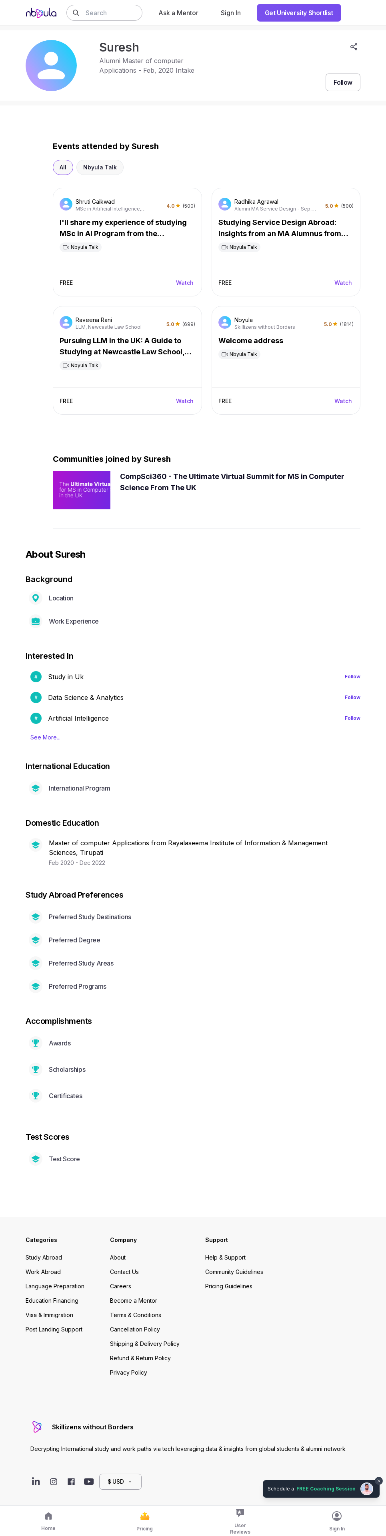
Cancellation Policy (135, 1329)
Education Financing (52, 1300)
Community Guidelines (234, 1271)
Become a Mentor (133, 1300)
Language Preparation (55, 1286)
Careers (120, 1286)
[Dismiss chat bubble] (379, 1481)
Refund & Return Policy (140, 1358)
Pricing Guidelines (228, 1286)
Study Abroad (44, 1257)
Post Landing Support (54, 1329)
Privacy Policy (128, 1372)
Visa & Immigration (49, 1314)
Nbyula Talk (100, 167)
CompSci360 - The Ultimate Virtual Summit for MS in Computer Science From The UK (232, 482)
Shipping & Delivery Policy (145, 1343)
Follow (352, 677)
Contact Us (124, 1271)
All (63, 167)
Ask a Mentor (178, 13)
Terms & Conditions (135, 1314)
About (118, 1257)
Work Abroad (43, 1271)
